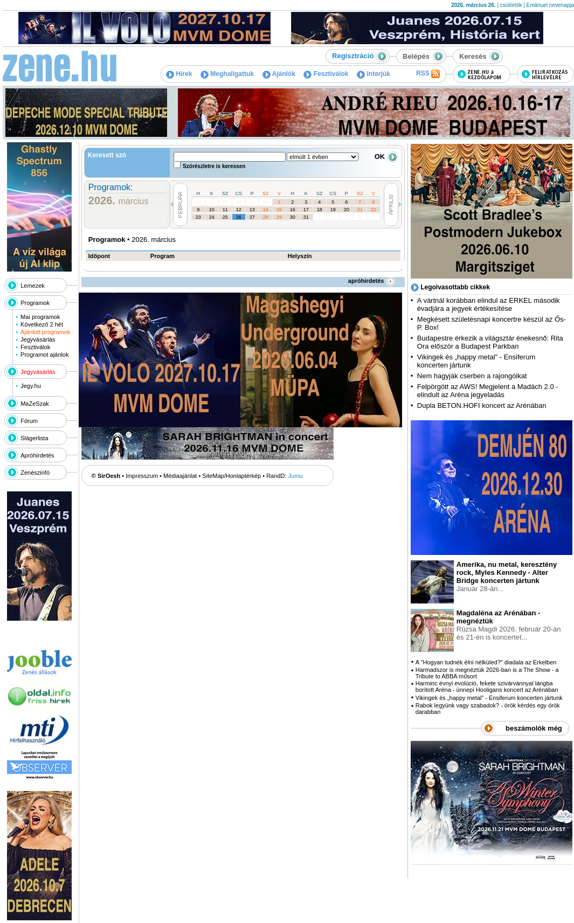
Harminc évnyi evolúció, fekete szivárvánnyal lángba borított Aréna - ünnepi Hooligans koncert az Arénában (487, 686)
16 (292, 209)
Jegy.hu (30, 386)
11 (225, 209)
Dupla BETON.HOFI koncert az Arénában (482, 405)
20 (346, 209)
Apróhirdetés (37, 455)
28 (265, 202)
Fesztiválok (325, 74)
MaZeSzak (34, 403)
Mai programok (40, 317)
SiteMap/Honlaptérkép (231, 476)
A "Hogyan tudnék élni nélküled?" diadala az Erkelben (486, 662)
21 (360, 209)
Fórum (29, 421)
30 (292, 217)
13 (252, 209)
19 (333, 209)
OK (386, 156)
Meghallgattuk (227, 74)
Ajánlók (278, 74)
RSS (428, 74)
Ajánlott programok (45, 332)
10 (212, 209)
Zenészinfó (35, 472)
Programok (35, 303)
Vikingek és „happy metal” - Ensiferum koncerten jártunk (489, 698)
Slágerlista (34, 438)
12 (238, 209)
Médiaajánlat (180, 476)
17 (306, 209)
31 (306, 217)
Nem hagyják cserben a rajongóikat (472, 376)
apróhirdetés (371, 280)
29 (279, 217)
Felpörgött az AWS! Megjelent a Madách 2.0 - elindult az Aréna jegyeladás (487, 391)
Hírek (179, 74)
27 (252, 202)
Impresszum (142, 476)
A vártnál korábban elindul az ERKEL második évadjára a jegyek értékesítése (488, 304)
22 (373, 209)
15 (279, 209)
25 (225, 202)
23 (198, 202)
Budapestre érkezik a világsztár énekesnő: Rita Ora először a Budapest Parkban (490, 342)
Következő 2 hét (41, 324)
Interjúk (373, 74)
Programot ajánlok (44, 354)
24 (212, 202)
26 (238, 202)
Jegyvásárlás (37, 339)
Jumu (295, 476)
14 (265, 209)
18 (319, 209)
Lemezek (32, 285)
